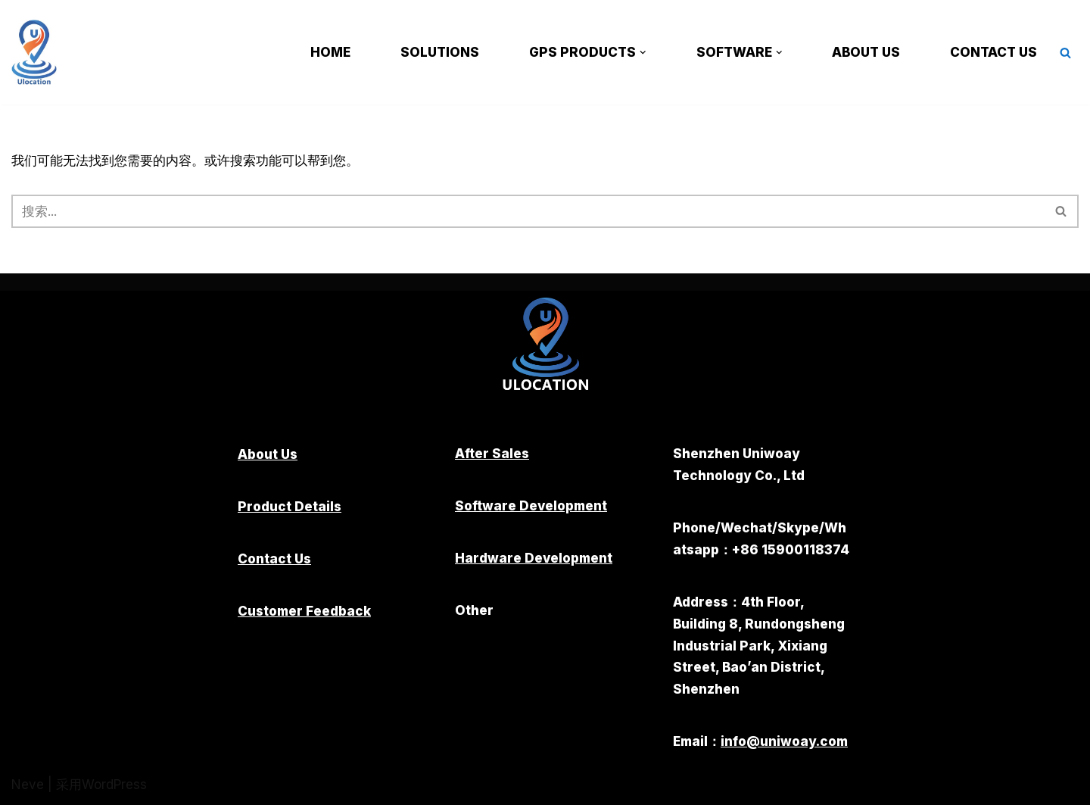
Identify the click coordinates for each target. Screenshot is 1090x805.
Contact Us (993, 52)
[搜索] (1065, 52)
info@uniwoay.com (784, 741)
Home (330, 52)
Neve (27, 784)
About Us (866, 52)
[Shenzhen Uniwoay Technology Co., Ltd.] (37, 52)
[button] (643, 52)
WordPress (114, 784)
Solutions (439, 52)
